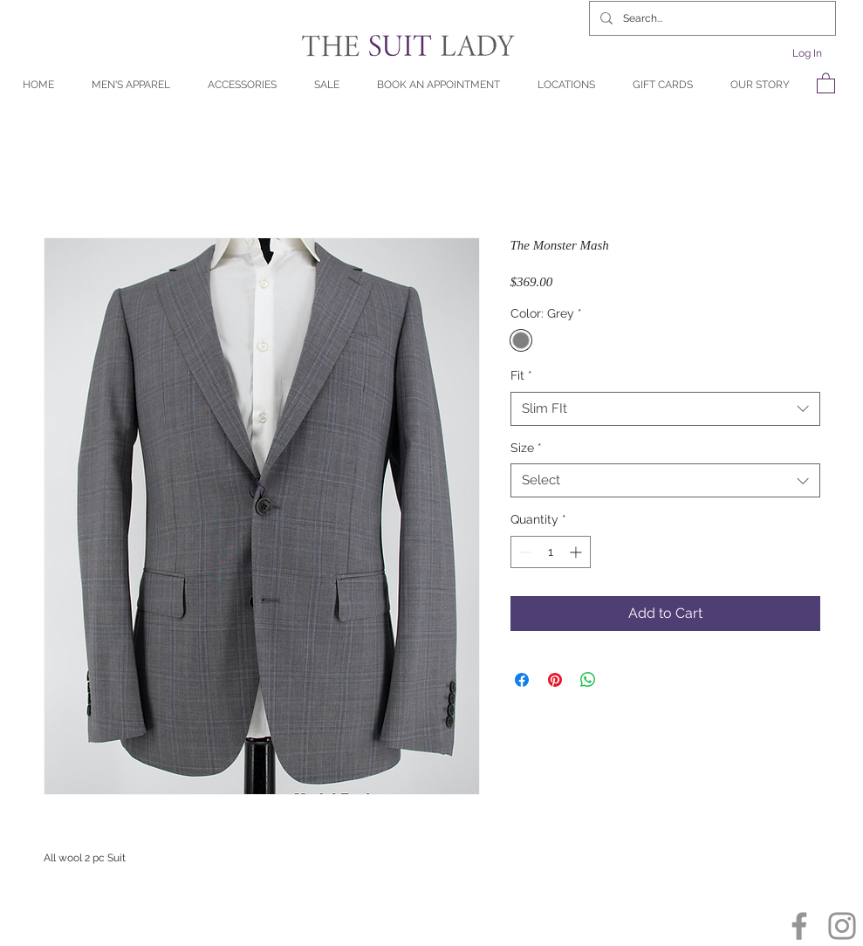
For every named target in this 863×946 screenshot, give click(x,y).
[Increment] (577, 552)
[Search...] (710, 18)
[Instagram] (842, 926)
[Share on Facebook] (521, 679)
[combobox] (665, 409)
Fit (521, 375)
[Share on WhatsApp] (588, 679)
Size (526, 448)
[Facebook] (799, 926)
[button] (826, 82)
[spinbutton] (550, 552)
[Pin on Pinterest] (555, 679)
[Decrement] (524, 552)
